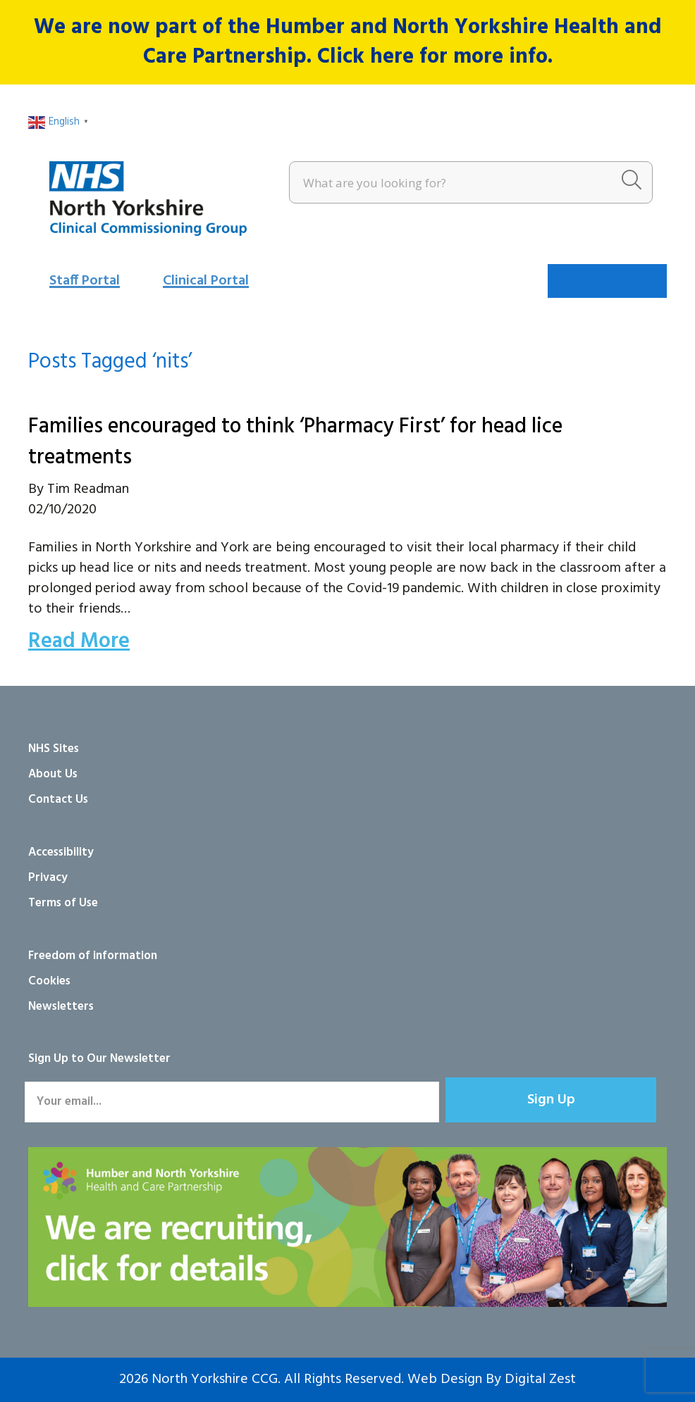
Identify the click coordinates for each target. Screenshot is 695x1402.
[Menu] (607, 281)
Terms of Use (63, 903)
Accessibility (61, 852)
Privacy (48, 877)
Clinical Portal (206, 281)
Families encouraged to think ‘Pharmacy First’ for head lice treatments (295, 442)
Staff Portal (84, 281)
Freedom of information (92, 955)
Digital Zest (540, 1379)
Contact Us (58, 799)
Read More (79, 641)
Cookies (49, 981)
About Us (53, 774)
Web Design (444, 1379)
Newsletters (61, 1006)
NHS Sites (53, 748)
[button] (550, 1099)
